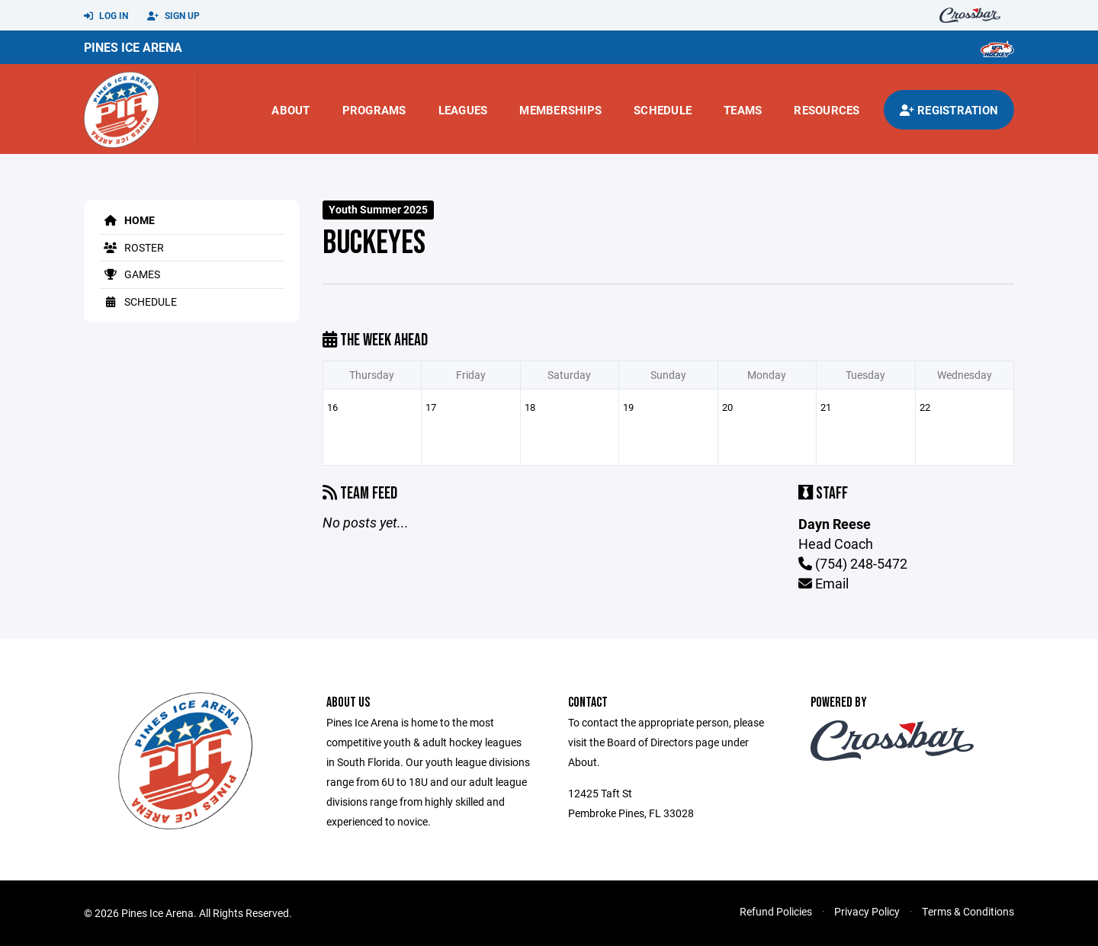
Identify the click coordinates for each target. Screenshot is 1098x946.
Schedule (663, 109)
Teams (743, 109)
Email (823, 583)
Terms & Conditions (968, 911)
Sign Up (173, 16)
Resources (826, 109)
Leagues (463, 109)
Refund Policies (776, 911)
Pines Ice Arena (133, 47)
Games (129, 274)
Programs (374, 109)
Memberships (560, 109)
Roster (131, 247)
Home (127, 220)
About (290, 109)
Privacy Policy (867, 911)
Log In (106, 16)
